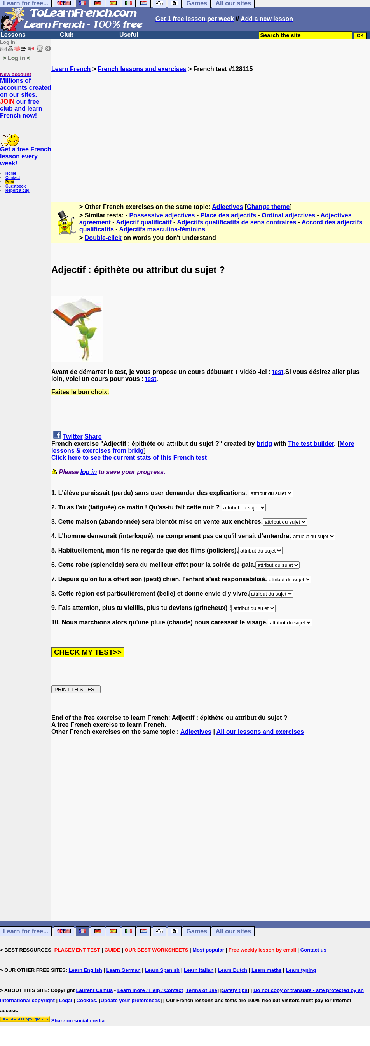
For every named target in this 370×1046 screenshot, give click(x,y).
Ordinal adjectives (288, 215)
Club (67, 34)
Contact (12, 177)
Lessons (13, 34)
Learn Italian (199, 970)
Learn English (85, 970)
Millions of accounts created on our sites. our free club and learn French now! (25, 98)
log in (88, 472)
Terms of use (201, 990)
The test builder (311, 443)
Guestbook (15, 186)
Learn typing (301, 970)
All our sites (233, 931)
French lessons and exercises (142, 69)
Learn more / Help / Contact (150, 990)
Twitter (72, 436)
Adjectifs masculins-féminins (162, 229)
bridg (264, 443)
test (277, 371)
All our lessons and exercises (260, 731)
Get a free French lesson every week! (25, 156)
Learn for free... (25, 931)
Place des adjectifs (228, 215)
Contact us (313, 950)
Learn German (123, 970)
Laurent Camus (94, 990)
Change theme (268, 206)
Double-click (103, 238)
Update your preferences (130, 1000)
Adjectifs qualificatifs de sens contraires (236, 222)
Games (197, 931)
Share (92, 436)
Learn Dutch (232, 970)
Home (10, 173)
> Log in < (16, 57)
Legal (65, 1000)
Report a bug (17, 190)
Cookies (86, 1000)
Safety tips (235, 990)
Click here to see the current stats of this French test (129, 457)
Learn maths (266, 970)
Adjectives (227, 206)
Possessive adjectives (162, 215)
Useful (128, 34)
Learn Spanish (162, 970)
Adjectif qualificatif (144, 222)
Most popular (208, 950)
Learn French (71, 69)
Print (9, 182)
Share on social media (78, 1020)
